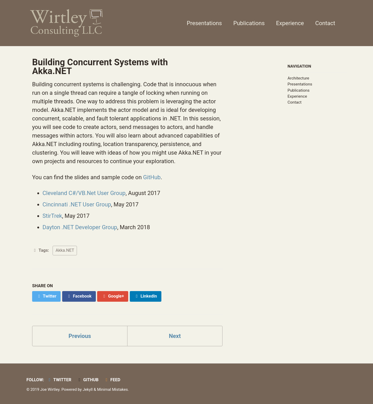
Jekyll (88, 389)
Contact (325, 23)
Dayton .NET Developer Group (79, 227)
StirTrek (52, 216)
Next (175, 336)
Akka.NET (64, 250)
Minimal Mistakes (112, 389)
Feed (112, 379)
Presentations (204, 23)
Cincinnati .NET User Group (76, 204)
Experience (290, 23)
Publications (249, 23)
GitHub (152, 177)
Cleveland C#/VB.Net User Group (84, 193)
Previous (80, 336)
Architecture (298, 78)
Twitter (59, 379)
